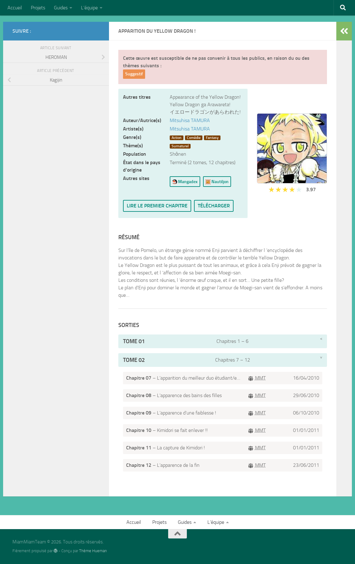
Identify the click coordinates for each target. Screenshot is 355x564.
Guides (61, 8)
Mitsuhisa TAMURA (190, 120)
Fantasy (212, 137)
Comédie (194, 137)
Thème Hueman (93, 550)
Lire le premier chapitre (157, 206)
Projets (38, 8)
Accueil (14, 8)
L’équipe (89, 8)
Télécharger (214, 206)
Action (177, 137)
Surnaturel (180, 146)
